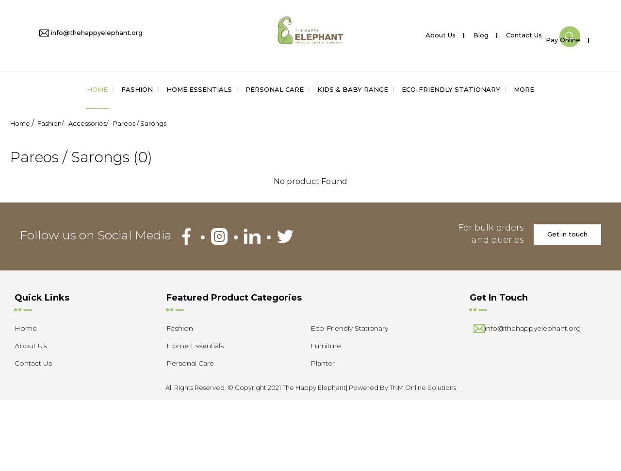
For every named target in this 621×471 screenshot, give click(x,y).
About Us (440, 33)
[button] (570, 28)
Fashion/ (50, 123)
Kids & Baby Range (352, 89)
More (524, 89)
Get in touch (567, 234)
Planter (322, 363)
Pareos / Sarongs (139, 123)
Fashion (137, 89)
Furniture (325, 345)
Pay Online (563, 38)
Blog (481, 33)
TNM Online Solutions (423, 387)
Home (97, 89)
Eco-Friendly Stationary (451, 89)
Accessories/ (88, 123)
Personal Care (274, 89)
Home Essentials (199, 89)
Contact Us (524, 33)
